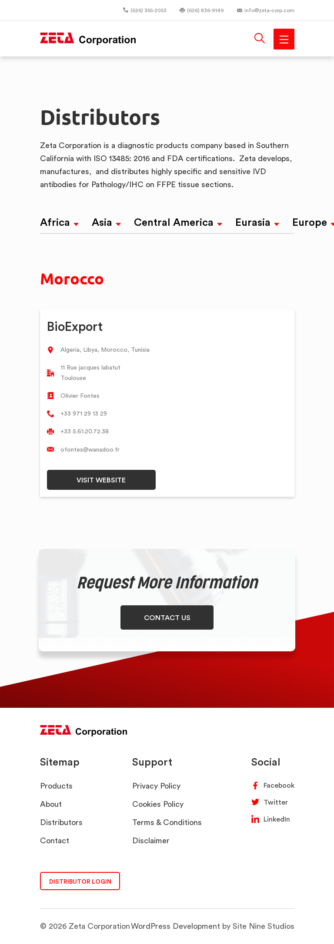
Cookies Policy (158, 804)
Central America (174, 222)
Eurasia (253, 222)
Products (56, 785)
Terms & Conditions (167, 822)
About (51, 804)
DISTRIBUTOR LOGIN (80, 881)
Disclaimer (151, 840)
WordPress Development (175, 926)
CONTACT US (167, 617)
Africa (55, 222)
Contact (54, 840)
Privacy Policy (156, 785)
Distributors (61, 822)
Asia (102, 222)
